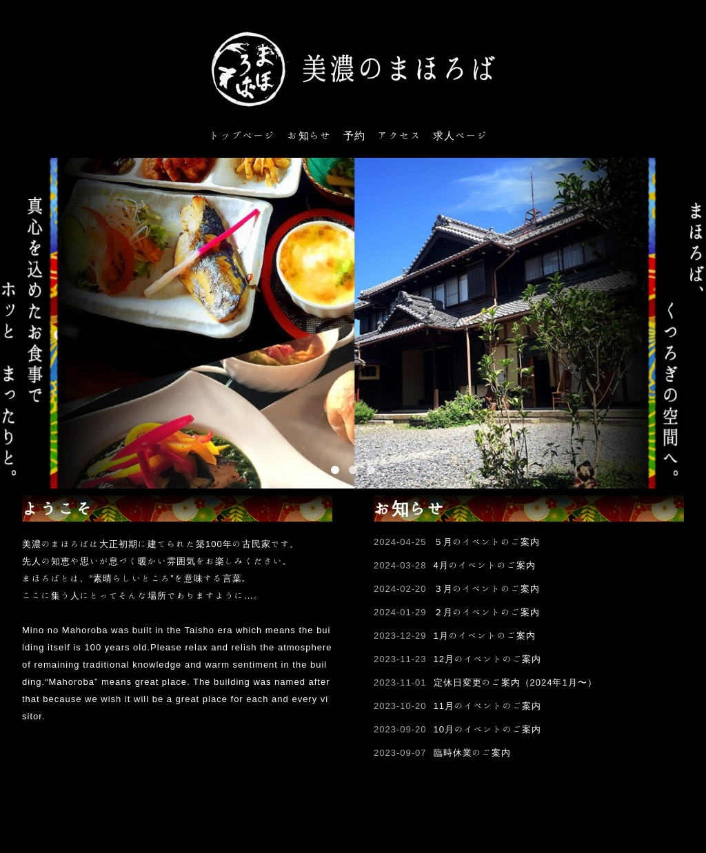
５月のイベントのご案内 (487, 541)
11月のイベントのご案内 (487, 705)
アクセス (399, 135)
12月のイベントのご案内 (487, 659)
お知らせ (310, 135)
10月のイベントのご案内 (487, 729)
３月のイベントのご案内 (487, 588)
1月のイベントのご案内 (485, 635)
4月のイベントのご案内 (485, 565)
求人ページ (460, 135)
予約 (354, 135)
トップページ (243, 135)
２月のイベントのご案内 (487, 612)
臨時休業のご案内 (472, 752)
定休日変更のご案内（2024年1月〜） (515, 682)
